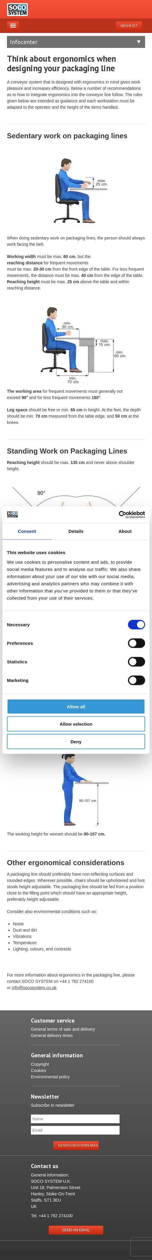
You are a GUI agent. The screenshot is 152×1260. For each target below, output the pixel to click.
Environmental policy (50, 1076)
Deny (76, 741)
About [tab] (125, 531)
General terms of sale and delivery (63, 1029)
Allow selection (75, 724)
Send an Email (76, 1230)
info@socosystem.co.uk (34, 987)
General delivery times (52, 1035)
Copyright (40, 1064)
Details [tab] (76, 531)
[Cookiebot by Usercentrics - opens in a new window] (119, 514)
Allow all (76, 706)
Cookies (38, 1070)
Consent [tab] (27, 531)
